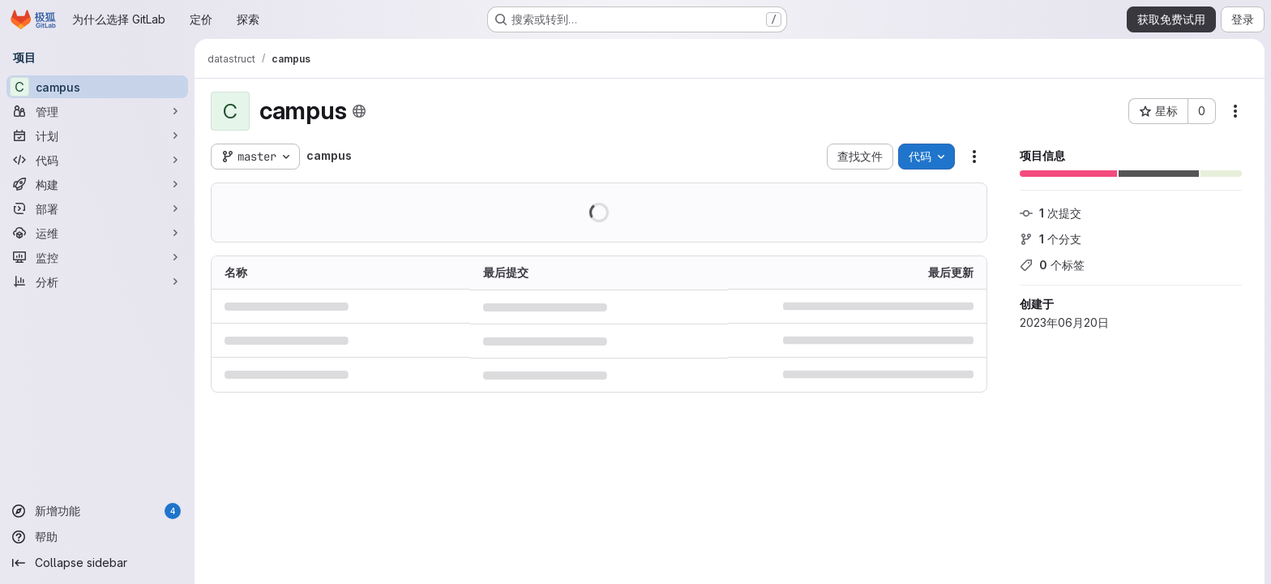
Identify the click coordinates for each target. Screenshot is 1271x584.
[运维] (97, 232)
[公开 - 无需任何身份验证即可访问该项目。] (359, 111)
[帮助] (97, 537)
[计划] (97, 135)
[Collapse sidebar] (97, 563)
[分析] (97, 281)
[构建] (97, 184)
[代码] (97, 159)
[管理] (97, 111)
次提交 (1050, 213)
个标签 (1052, 265)
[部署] (97, 208)
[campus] (97, 86)
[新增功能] (97, 511)
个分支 (1050, 239)
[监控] (97, 257)
